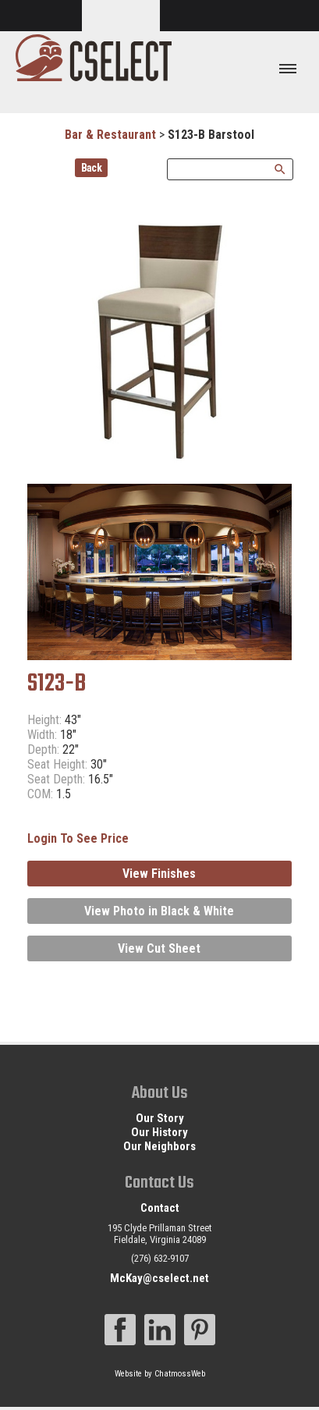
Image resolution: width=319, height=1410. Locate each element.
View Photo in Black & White (159, 911)
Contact (159, 1208)
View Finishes (159, 873)
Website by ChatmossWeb (160, 1374)
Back (91, 168)
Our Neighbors (159, 1146)
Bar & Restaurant (110, 134)
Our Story (160, 1118)
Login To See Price (78, 838)
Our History (159, 1132)
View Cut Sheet (159, 948)
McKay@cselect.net (159, 1278)
